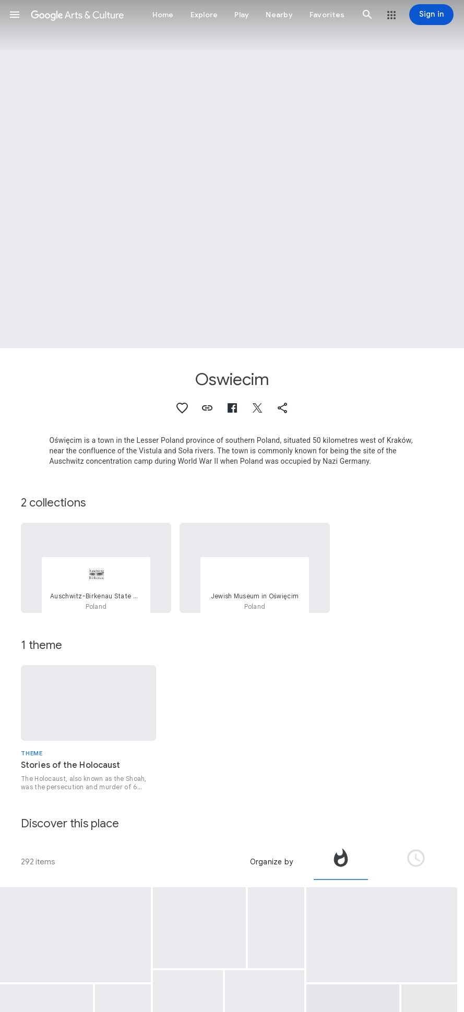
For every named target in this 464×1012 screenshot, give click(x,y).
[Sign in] (431, 14)
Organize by (271, 861)
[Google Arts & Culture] (77, 14)
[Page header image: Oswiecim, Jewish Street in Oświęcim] (232, 174)
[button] (14, 14)
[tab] (341, 862)
